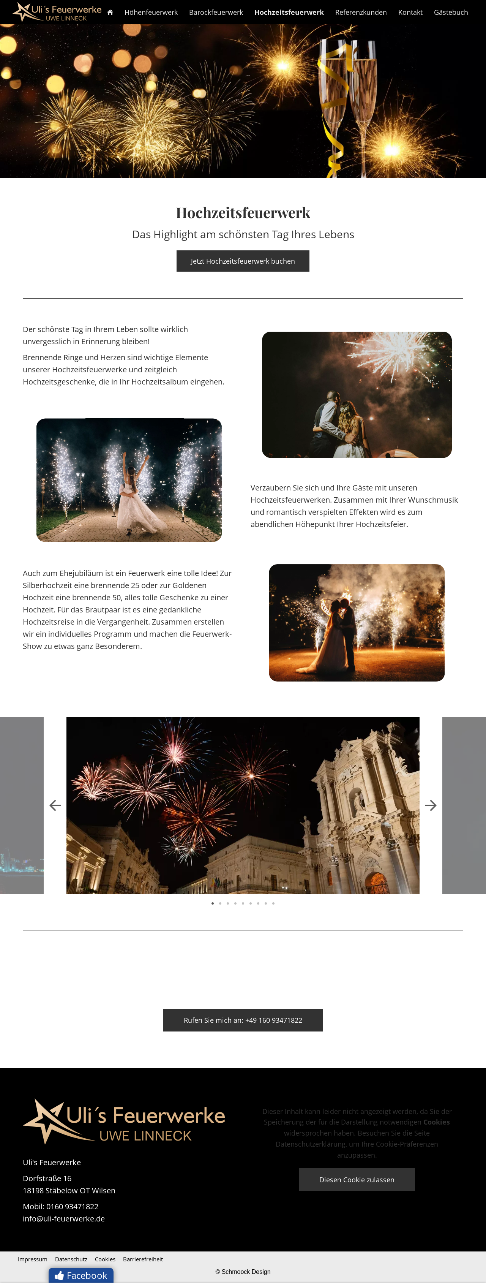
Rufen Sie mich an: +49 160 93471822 (243, 1020)
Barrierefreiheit (143, 1259)
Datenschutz (71, 1259)
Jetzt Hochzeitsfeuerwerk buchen (243, 261)
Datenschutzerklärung (311, 1144)
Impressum (32, 1259)
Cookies (105, 1259)
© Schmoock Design (242, 1272)
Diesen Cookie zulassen (356, 1179)
